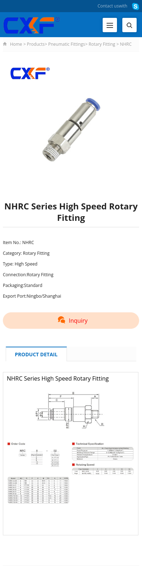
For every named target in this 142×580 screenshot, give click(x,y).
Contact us (108, 6)
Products (36, 44)
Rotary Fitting (102, 44)
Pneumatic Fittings (66, 44)
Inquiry (70, 321)
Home (16, 44)
